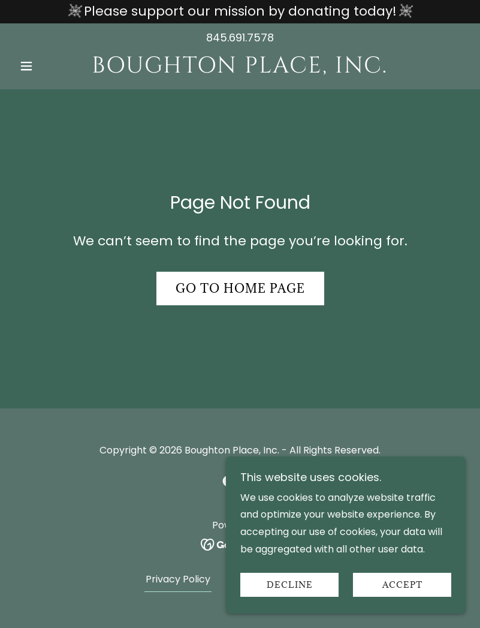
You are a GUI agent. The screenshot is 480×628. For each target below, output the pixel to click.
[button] (48, 66)
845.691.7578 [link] (240, 37)
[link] (240, 69)
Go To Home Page (240, 288)
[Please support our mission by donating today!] (240, 11)
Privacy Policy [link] (178, 579)
